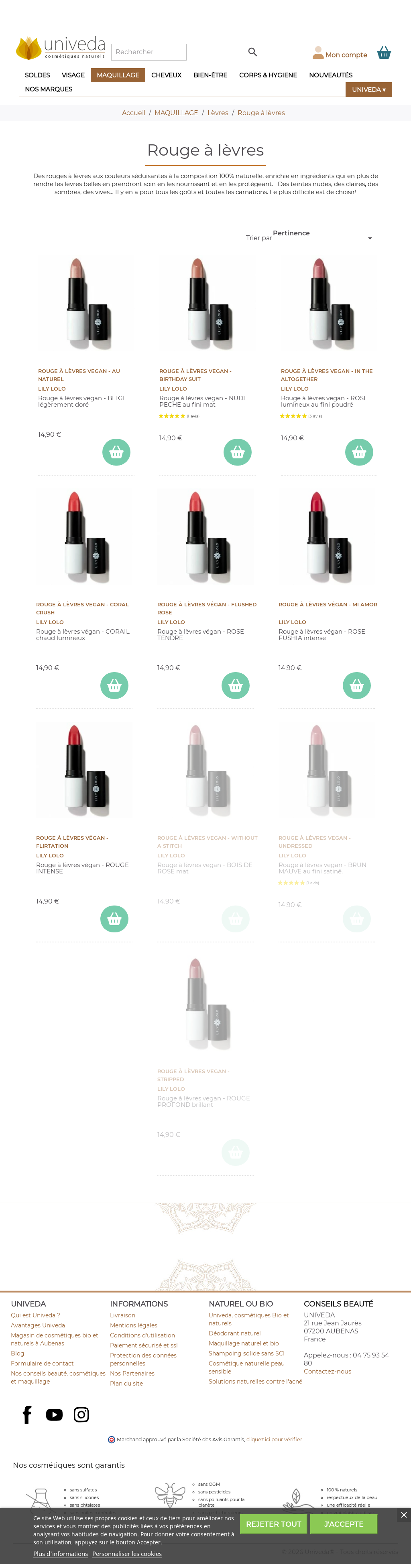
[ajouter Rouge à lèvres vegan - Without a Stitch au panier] (236, 919)
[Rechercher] (149, 52)
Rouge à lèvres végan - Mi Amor (328, 605)
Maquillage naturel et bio (244, 1343)
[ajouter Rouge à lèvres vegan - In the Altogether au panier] (359, 452)
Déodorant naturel (235, 1333)
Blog (17, 1353)
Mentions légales (133, 1325)
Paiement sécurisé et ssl (144, 1345)
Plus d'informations (60, 1554)
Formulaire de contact (42, 1363)
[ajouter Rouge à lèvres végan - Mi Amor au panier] (357, 685)
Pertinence (323, 236)
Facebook (28, 1423)
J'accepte (344, 1524)
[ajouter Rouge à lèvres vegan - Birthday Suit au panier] (238, 452)
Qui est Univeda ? (35, 1315)
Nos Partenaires (132, 1373)
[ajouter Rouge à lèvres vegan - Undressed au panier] (357, 919)
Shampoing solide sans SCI (247, 1353)
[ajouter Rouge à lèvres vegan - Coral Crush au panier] (114, 685)
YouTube (55, 1415)
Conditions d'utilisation (142, 1335)
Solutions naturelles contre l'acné (255, 1381)
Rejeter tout (273, 1524)
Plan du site (126, 1383)
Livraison (122, 1315)
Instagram (82, 1415)
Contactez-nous (327, 1371)
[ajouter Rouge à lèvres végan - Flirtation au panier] (114, 919)
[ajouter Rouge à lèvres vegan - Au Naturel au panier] (116, 452)
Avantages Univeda (38, 1325)
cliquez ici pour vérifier (274, 1439)
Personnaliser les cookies (127, 1554)
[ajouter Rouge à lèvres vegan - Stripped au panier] (236, 1152)
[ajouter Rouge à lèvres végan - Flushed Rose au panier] (236, 685)
